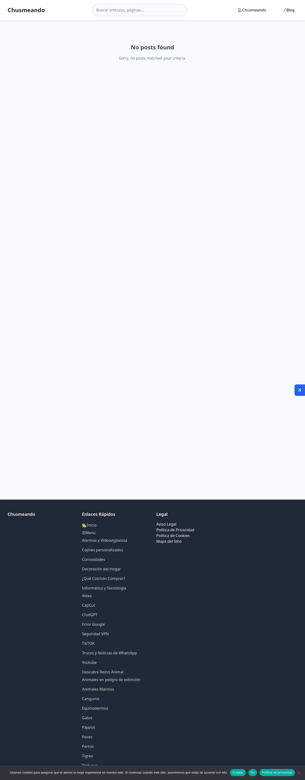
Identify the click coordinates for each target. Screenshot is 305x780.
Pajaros (88, 727)
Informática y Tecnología (104, 588)
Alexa (87, 595)
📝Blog (288, 10)
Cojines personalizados (102, 550)
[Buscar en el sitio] (139, 10)
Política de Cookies (173, 535)
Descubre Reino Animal (102, 672)
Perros (88, 746)
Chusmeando (26, 10)
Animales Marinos (98, 689)
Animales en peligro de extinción (111, 679)
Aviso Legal (166, 524)
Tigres (87, 756)
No (253, 772)
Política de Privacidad (175, 529)
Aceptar (238, 772)
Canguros (90, 698)
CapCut (88, 605)
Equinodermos (95, 708)
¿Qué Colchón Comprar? (103, 578)
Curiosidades (93, 559)
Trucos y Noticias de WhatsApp (109, 653)
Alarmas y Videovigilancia (104, 540)
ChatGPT (89, 614)
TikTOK (88, 643)
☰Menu (89, 532)
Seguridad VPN (95, 633)
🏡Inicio (89, 525)
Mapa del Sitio (169, 541)
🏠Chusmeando (251, 10)
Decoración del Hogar (101, 569)
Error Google (93, 624)
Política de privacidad (277, 772)
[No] (299, 772)
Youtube (89, 662)
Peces (87, 736)
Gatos (87, 717)
